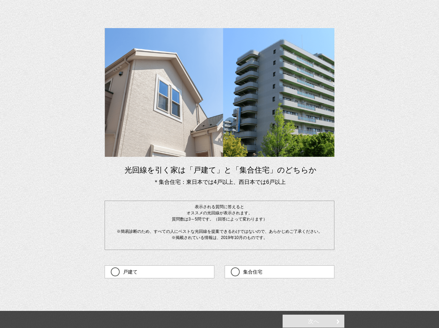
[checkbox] (159, 272)
